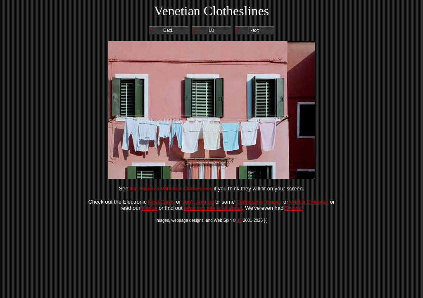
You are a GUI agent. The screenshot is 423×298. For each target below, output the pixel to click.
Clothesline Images (259, 202)
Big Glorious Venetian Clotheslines (171, 188)
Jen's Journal (198, 202)
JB (239, 220)
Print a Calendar (309, 202)
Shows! (294, 208)
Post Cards (161, 202)
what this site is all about (213, 208)
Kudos (149, 208)
